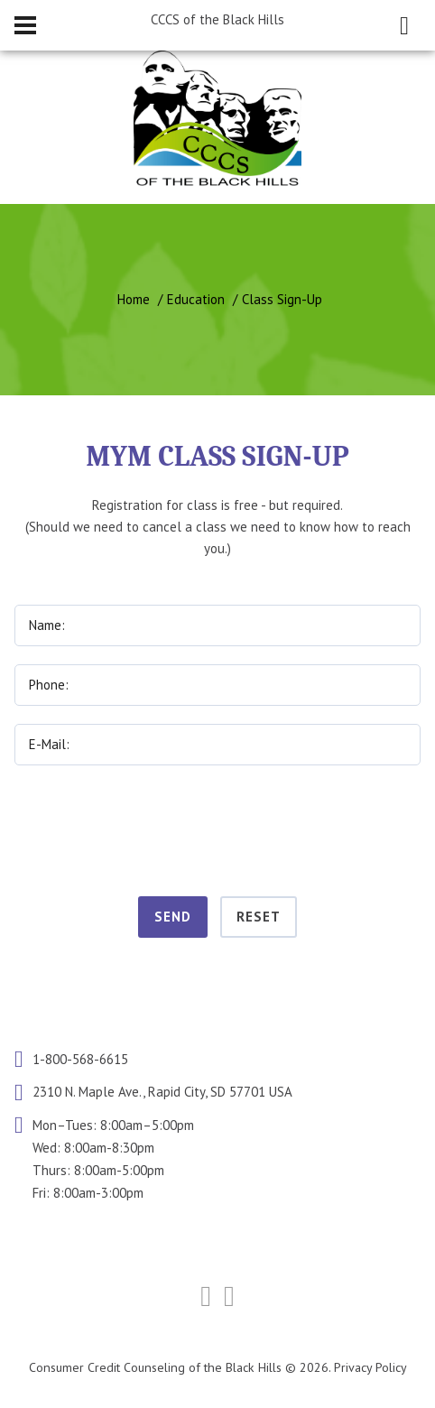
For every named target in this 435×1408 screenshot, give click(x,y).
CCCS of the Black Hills (217, 19)
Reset (258, 916)
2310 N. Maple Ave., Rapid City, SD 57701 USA (162, 1092)
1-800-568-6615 (80, 1059)
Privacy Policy (370, 1367)
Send (172, 916)
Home (133, 299)
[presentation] (217, 827)
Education (196, 299)
